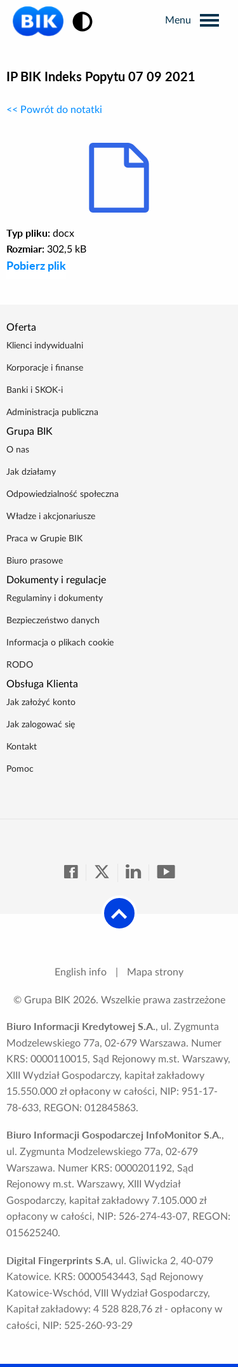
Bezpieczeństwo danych (53, 620)
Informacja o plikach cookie (60, 642)
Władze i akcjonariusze (50, 516)
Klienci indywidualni (44, 345)
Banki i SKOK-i (34, 390)
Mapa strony (155, 972)
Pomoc (20, 769)
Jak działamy (31, 472)
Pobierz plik (36, 265)
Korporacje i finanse (44, 368)
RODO (19, 665)
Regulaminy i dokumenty (54, 598)
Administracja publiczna (52, 412)
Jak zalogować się (40, 724)
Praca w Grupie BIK (44, 538)
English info (81, 972)
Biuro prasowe (34, 561)
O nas (17, 450)
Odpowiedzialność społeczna (62, 494)
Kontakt (21, 747)
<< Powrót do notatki (54, 110)
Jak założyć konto (41, 702)
